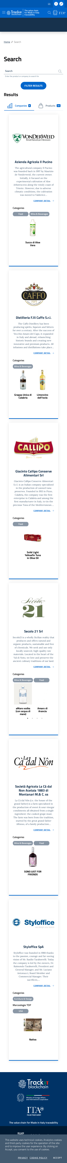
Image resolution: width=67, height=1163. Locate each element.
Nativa (32, 1039)
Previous (10, 699)
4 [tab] (42, 718)
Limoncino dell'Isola (42, 396)
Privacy (23, 1158)
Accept (57, 1158)
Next (56, 699)
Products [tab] (49, 105)
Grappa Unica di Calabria (23, 396)
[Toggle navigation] (4, 12)
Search (9, 71)
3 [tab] (37, 718)
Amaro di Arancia (42, 709)
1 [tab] (27, 718)
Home (7, 42)
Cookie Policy (38, 1158)
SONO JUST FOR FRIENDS (32, 873)
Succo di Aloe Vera (32, 243)
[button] (49, 13)
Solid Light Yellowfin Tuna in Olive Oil (33, 555)
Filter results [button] (33, 86)
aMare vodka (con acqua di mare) (23, 711)
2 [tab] (32, 718)
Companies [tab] (19, 105)
